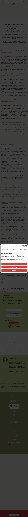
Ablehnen (14, 270)
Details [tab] (14, 249)
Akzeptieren (14, 263)
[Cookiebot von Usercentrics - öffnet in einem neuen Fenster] (22, 246)
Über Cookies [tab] (23, 249)
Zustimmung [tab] (5, 249)
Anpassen (14, 267)
